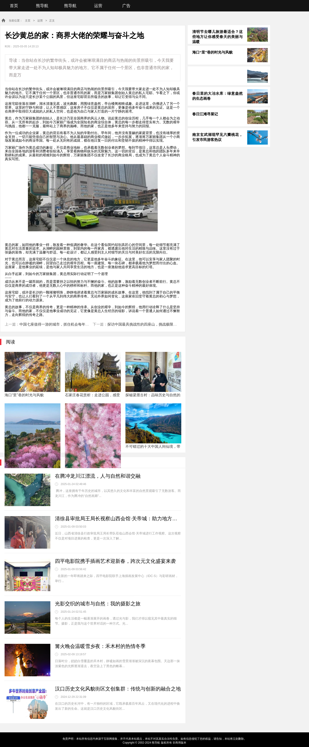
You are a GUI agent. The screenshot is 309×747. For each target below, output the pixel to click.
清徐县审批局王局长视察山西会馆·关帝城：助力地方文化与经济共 (118, 518)
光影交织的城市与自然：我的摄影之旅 (98, 604)
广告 (126, 5)
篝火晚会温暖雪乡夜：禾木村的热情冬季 (100, 646)
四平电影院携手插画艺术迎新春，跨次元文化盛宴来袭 (115, 561)
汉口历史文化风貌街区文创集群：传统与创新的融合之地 (118, 689)
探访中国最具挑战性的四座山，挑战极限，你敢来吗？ (151, 324)
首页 (14, 5)
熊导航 (42, 5)
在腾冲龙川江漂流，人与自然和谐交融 (98, 476)
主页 (27, 20)
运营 (98, 5)
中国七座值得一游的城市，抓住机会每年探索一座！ (61, 324)
